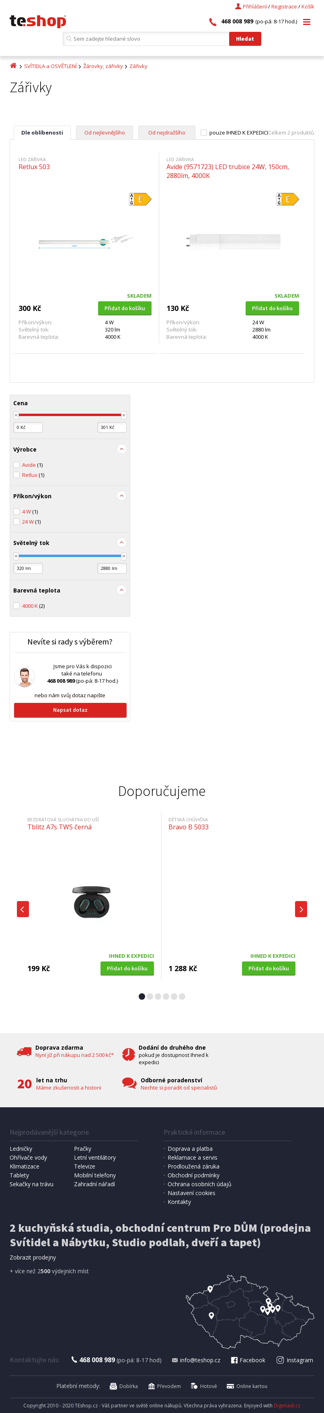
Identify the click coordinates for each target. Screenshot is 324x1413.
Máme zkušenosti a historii (68, 1087)
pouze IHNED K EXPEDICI (238, 132)
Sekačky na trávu (31, 1184)
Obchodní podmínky (193, 1175)
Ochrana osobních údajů (200, 1184)
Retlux (33, 475)
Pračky (82, 1148)
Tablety (19, 1175)
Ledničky (21, 1148)
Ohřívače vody (28, 1157)
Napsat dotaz (70, 709)
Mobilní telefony (95, 1175)
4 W (30, 511)
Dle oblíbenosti (42, 132)
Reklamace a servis (192, 1157)
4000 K (33, 605)
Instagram (295, 1360)
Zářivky (138, 66)
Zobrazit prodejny (33, 1257)
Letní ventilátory (95, 1157)
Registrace (284, 6)
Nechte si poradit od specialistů (179, 1087)
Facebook (247, 1360)
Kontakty (179, 1202)
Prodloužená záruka (193, 1166)
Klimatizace (24, 1166)
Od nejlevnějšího (104, 132)
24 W (31, 521)
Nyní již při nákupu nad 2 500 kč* (74, 1055)
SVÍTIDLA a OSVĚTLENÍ (50, 66)
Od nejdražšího (166, 132)
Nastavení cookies (191, 1193)
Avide (32, 464)
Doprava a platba (190, 1148)
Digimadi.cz (287, 1405)
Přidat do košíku (125, 308)
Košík (307, 6)
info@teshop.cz (195, 1360)
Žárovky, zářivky (103, 66)
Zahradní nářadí (94, 1184)
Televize (84, 1166)
